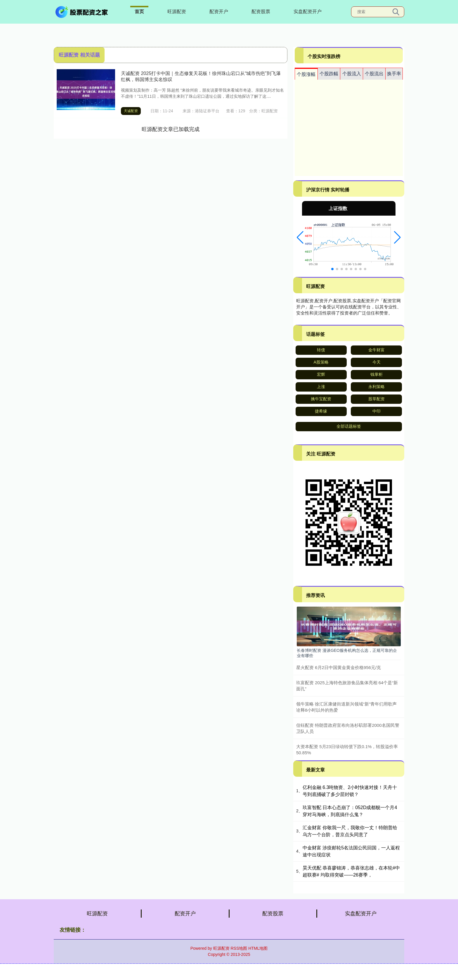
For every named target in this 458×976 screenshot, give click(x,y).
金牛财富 (376, 350)
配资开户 (218, 11)
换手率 (394, 73)
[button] (300, 237)
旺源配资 (176, 11)
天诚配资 (131, 111)
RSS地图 (238, 948)
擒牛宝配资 (321, 399)
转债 (321, 350)
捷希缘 (321, 411)
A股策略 (320, 362)
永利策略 (376, 386)
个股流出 (374, 73)
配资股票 (260, 11)
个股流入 (351, 73)
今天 (376, 362)
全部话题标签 (348, 426)
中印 (376, 411)
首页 (139, 11)
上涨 (321, 386)
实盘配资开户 (308, 11)
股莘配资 (376, 399)
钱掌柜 (376, 374)
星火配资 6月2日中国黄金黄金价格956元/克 (338, 667)
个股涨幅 (306, 74)
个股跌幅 (329, 73)
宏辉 (321, 374)
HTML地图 (258, 948)
